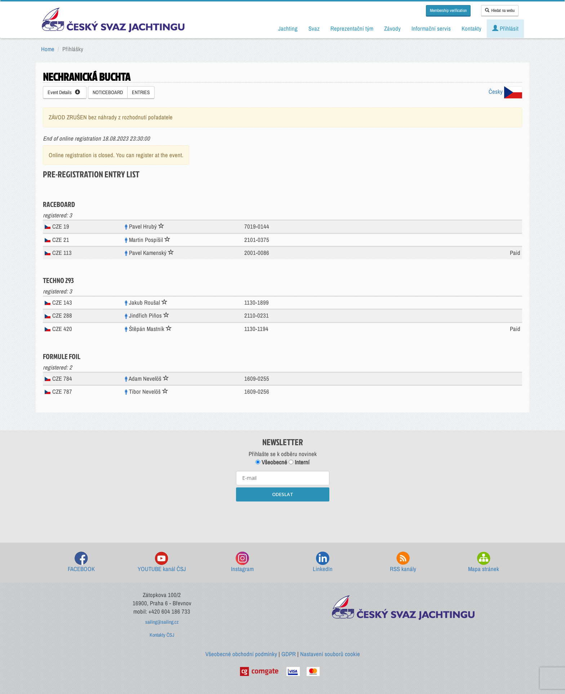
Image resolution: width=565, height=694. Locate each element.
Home (47, 49)
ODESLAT (282, 494)
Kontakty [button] (471, 28)
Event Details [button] (64, 92)
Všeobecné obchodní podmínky (241, 654)
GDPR (288, 654)
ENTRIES (141, 92)
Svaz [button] (314, 28)
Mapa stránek (483, 562)
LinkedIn (323, 562)
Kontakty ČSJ (162, 635)
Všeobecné (271, 462)
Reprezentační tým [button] (351, 28)
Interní (299, 462)
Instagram (242, 562)
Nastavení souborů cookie (330, 654)
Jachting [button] (288, 28)
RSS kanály (403, 562)
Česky (505, 92)
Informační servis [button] (431, 28)
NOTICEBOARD (108, 92)
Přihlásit (505, 28)
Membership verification (448, 10)
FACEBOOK (81, 562)
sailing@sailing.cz (162, 622)
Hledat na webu (500, 10)
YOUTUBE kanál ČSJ (162, 562)
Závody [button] (392, 28)
